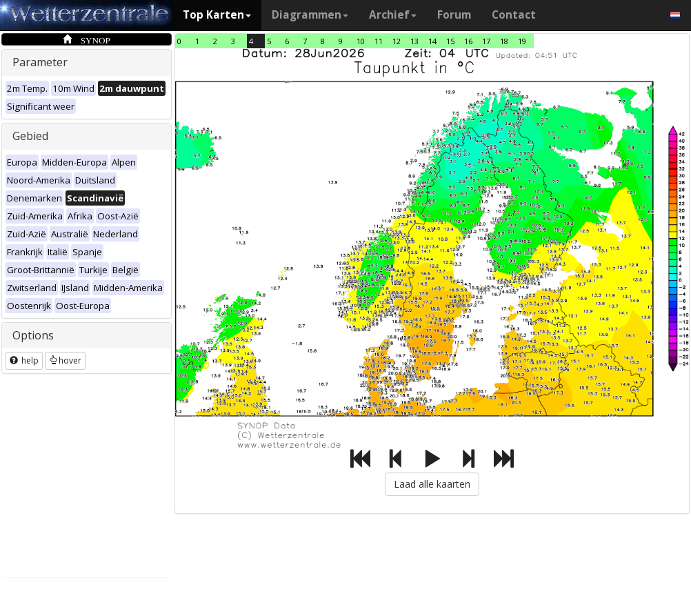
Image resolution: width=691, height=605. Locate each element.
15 (450, 41)
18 (504, 41)
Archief (393, 15)
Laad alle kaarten (432, 483)
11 (378, 41)
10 (361, 41)
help (24, 360)
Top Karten (217, 15)
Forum (454, 15)
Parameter (40, 62)
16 (468, 41)
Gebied (30, 135)
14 (432, 41)
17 (486, 41)
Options (33, 335)
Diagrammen (310, 15)
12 (396, 41)
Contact (514, 15)
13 (414, 41)
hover (65, 360)
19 (522, 41)
